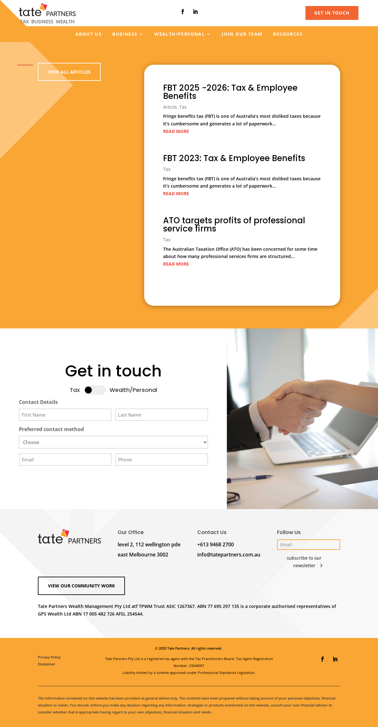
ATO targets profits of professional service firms (234, 224)
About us (88, 34)
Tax (183, 108)
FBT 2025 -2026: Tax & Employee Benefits (230, 93)
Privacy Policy (49, 657)
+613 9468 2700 (215, 544)
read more (176, 132)
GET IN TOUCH (332, 13)
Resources (288, 34)
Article (170, 108)
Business (124, 34)
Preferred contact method (51, 429)
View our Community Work (81, 586)
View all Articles (69, 72)
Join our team (242, 34)
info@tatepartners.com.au (228, 554)
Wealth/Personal (179, 34)
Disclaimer (46, 664)
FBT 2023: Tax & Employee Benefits (234, 158)
